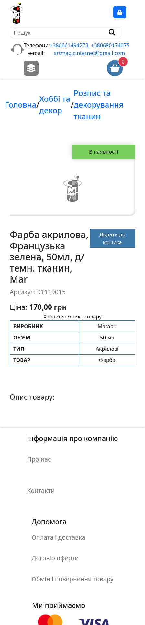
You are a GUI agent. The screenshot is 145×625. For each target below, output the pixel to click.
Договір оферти (55, 541)
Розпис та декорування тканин (99, 104)
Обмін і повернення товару (73, 559)
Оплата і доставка (58, 524)
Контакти (41, 482)
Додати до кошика (117, 238)
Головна (20, 104)
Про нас (39, 456)
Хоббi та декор (54, 104)
